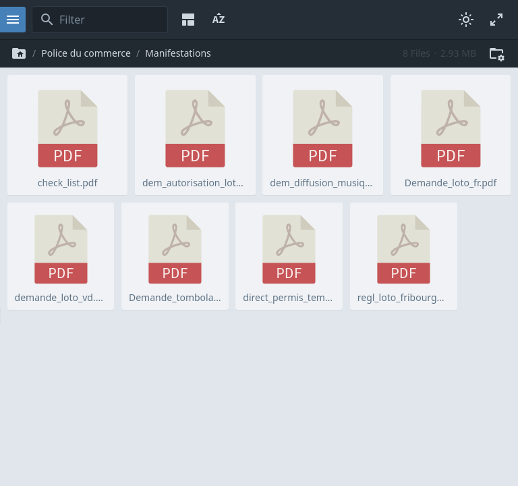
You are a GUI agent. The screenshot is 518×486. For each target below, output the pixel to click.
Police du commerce (86, 53)
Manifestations (178, 53)
